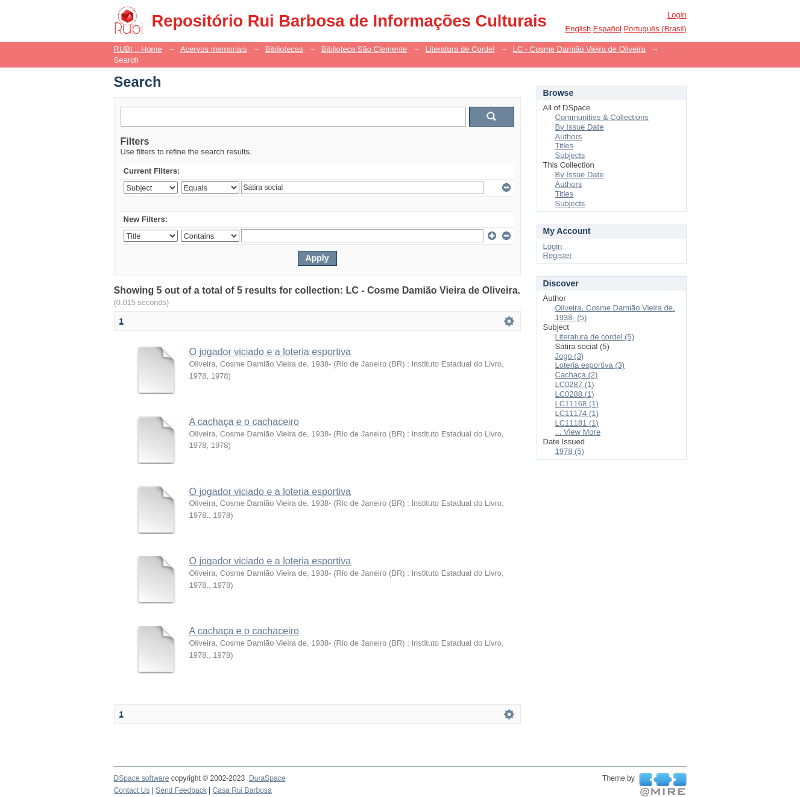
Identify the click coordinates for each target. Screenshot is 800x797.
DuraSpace (267, 778)
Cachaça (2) (576, 374)
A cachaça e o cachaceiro (244, 422)
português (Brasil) (654, 28)
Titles (564, 145)
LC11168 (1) (577, 403)
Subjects (570, 155)
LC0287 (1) (574, 384)
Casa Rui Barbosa (242, 790)
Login (677, 14)
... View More (578, 431)
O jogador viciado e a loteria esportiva (270, 352)
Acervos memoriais (213, 49)
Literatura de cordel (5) (595, 336)
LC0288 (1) (574, 393)
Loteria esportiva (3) (590, 365)
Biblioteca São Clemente (364, 49)
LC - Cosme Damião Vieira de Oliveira (579, 49)
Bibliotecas (284, 49)
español (607, 28)
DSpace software (141, 778)
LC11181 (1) (577, 422)
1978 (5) (569, 451)
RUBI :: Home (138, 49)
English (578, 28)
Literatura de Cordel (459, 49)
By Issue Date (579, 126)
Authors (568, 136)
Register (557, 255)
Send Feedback (181, 790)
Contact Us (132, 790)
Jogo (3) (569, 356)
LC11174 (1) (577, 413)
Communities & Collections (602, 117)
